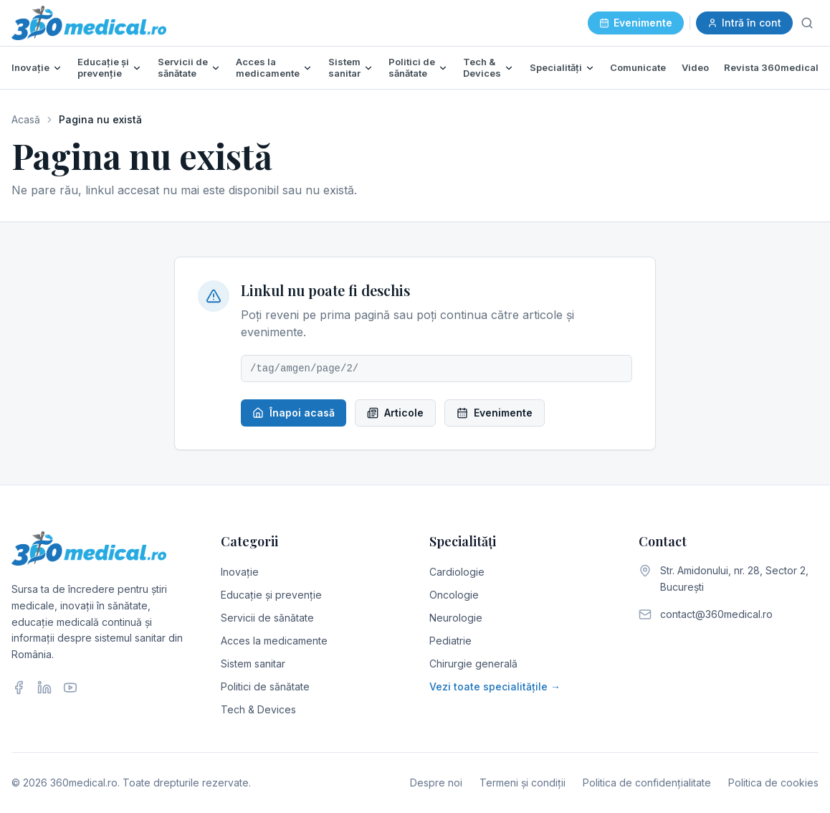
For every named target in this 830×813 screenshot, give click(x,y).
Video (695, 67)
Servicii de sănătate (183, 68)
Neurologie (455, 618)
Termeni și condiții (523, 782)
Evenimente (635, 22)
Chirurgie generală (473, 663)
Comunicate (638, 67)
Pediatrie (450, 640)
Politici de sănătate (411, 68)
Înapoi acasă (293, 412)
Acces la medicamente (268, 68)
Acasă (25, 119)
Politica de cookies (773, 782)
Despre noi (436, 782)
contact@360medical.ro (716, 614)
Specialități (556, 67)
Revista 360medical (771, 67)
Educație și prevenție (103, 68)
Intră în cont (744, 22)
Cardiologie (457, 572)
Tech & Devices (482, 68)
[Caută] (807, 22)
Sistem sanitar (344, 68)
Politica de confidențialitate (647, 782)
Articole (395, 412)
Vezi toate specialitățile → (495, 686)
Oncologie (454, 595)
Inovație (30, 67)
